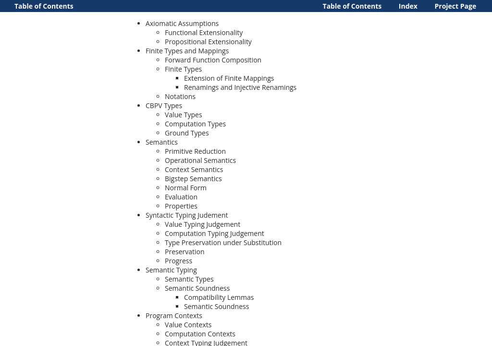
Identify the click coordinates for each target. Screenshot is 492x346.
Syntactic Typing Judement (187, 215)
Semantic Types (189, 279)
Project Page (456, 6)
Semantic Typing (171, 269)
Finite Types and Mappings (187, 50)
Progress (178, 260)
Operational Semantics (200, 160)
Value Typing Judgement (202, 224)
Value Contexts (188, 324)
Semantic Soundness (197, 288)
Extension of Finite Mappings (229, 78)
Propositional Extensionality (208, 41)
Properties (181, 205)
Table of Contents (352, 6)
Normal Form (186, 187)
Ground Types (187, 132)
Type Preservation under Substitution (223, 242)
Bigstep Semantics (193, 178)
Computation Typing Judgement (214, 233)
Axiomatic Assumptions (182, 23)
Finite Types (183, 69)
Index (408, 6)
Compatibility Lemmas (219, 297)
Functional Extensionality (204, 32)
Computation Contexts (200, 333)
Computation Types (195, 123)
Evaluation (181, 196)
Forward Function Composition (213, 59)
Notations (180, 96)
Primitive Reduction (195, 151)
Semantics (162, 142)
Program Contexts (174, 315)
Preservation (185, 251)
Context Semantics (194, 169)
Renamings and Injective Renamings (240, 87)
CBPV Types (164, 105)
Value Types (183, 114)
